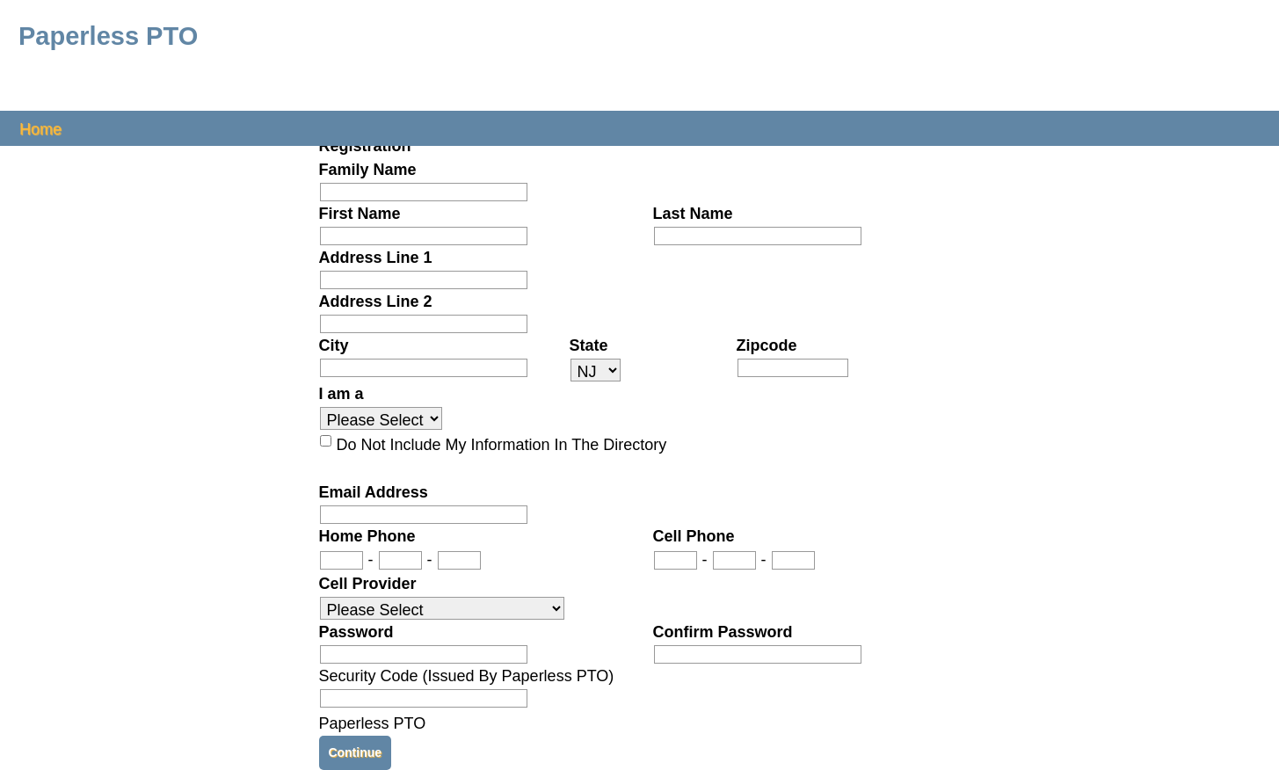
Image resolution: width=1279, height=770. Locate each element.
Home (40, 127)
